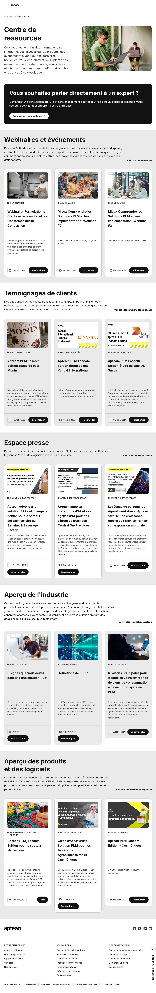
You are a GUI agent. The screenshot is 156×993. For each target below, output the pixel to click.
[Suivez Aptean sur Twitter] (139, 929)
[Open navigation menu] (7, 4)
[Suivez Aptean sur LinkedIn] (145, 929)
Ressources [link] (24, 16)
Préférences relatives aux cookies (55, 984)
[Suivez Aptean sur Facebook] (134, 929)
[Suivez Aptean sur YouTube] (150, 929)
